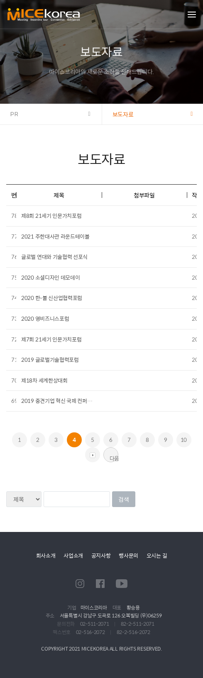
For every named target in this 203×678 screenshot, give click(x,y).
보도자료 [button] (123, 114)
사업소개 (73, 555)
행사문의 (128, 555)
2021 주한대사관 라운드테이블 (55, 236)
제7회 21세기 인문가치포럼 (51, 339)
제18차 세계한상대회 (44, 380)
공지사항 (101, 555)
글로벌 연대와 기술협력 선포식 (54, 256)
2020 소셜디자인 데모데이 (50, 277)
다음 (114, 458)
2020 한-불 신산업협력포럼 (51, 297)
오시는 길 (157, 555)
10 (184, 439)
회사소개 (46, 555)
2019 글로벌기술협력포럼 (50, 359)
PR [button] (14, 114)
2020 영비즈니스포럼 (45, 318)
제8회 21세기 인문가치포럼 (51, 215)
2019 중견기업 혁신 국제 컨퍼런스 (59, 400)
